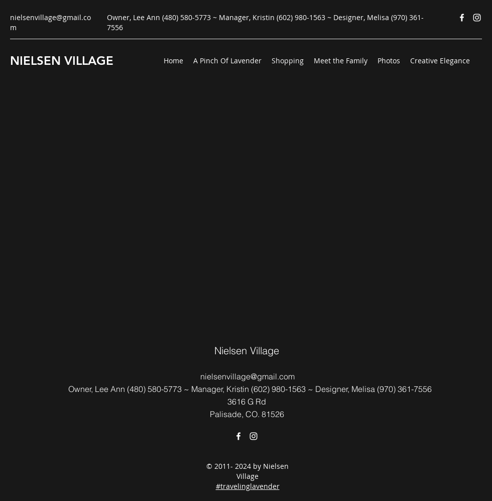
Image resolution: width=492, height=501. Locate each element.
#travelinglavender (248, 486)
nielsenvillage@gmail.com (247, 376)
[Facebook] (462, 18)
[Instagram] (477, 18)
